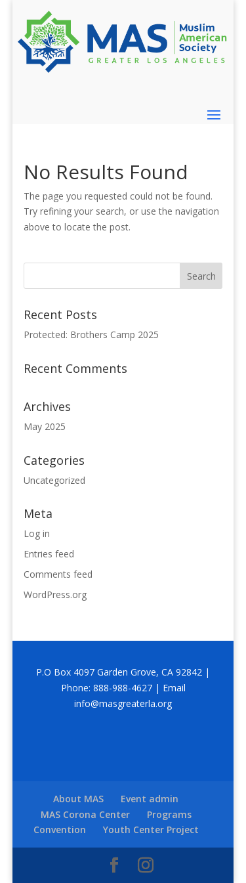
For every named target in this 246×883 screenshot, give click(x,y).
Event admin (149, 798)
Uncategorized (54, 480)
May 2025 (45, 426)
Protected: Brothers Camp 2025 (91, 334)
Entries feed (49, 554)
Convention (59, 829)
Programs (169, 814)
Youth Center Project (151, 829)
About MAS (78, 798)
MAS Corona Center (85, 814)
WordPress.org (55, 594)
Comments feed (58, 574)
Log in (37, 533)
